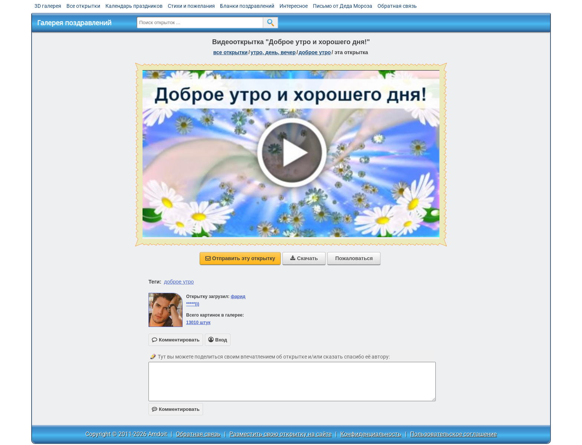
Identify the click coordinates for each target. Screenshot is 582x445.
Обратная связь (397, 6)
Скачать (304, 258)
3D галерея (48, 6)
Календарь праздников (134, 6)
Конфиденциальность (370, 434)
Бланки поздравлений (247, 6)
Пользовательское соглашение (453, 434)
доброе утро (315, 52)
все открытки (230, 52)
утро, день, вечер (273, 52)
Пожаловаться (354, 258)
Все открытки (83, 6)
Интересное (293, 6)
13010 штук (198, 322)
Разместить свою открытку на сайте (280, 434)
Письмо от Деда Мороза (342, 6)
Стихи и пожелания (191, 6)
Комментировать (176, 409)
